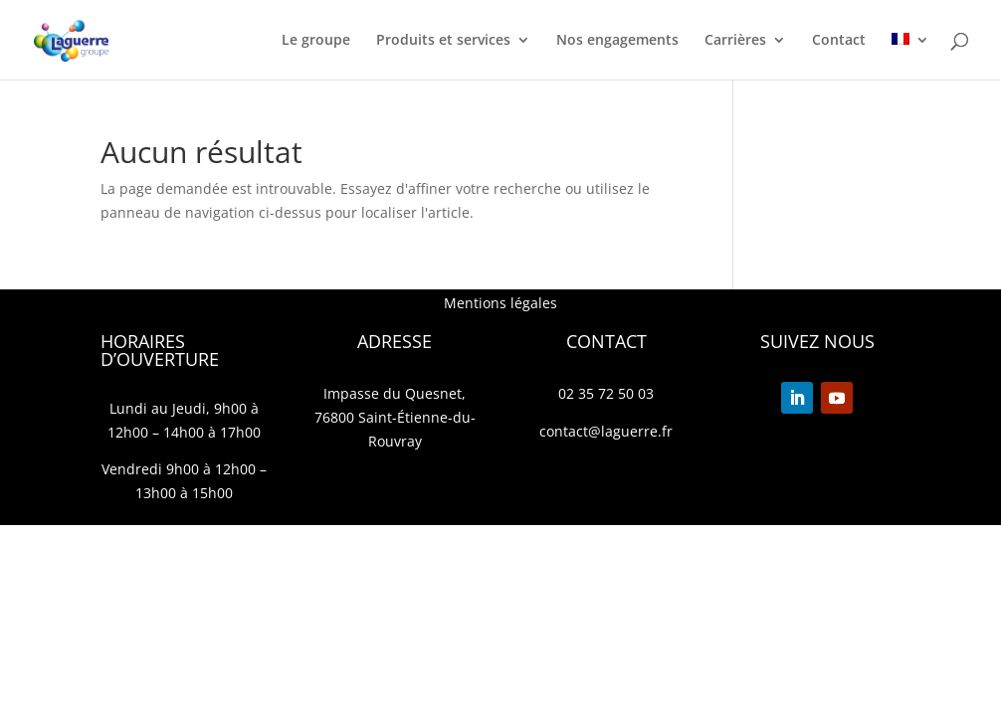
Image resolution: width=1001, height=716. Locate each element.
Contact (839, 41)
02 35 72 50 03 (606, 393)
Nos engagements (617, 41)
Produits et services (443, 41)
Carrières (735, 41)
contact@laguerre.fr (606, 431)
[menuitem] (910, 56)
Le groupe (316, 41)
